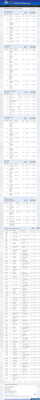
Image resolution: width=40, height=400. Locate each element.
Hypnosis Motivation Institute (13, 395)
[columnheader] (17, 228)
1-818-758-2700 (7, 388)
